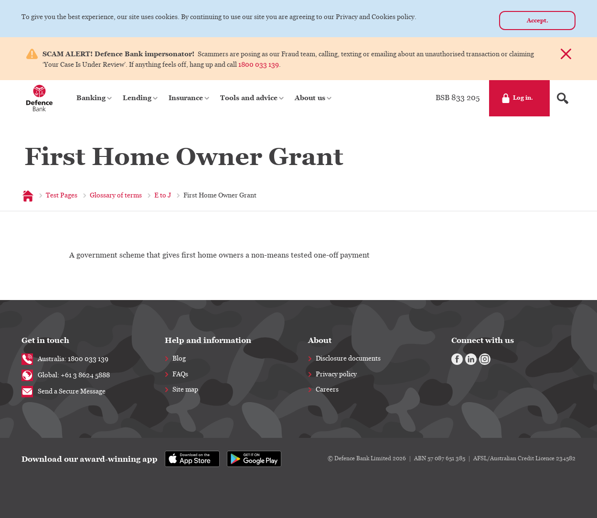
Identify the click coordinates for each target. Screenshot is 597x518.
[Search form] (562, 98)
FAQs (180, 374)
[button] (95, 98)
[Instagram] (484, 359)
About (319, 340)
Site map (185, 389)
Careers (327, 389)
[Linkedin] (471, 359)
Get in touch (45, 340)
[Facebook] (457, 359)
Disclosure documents (348, 358)
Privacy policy (336, 374)
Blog (179, 358)
